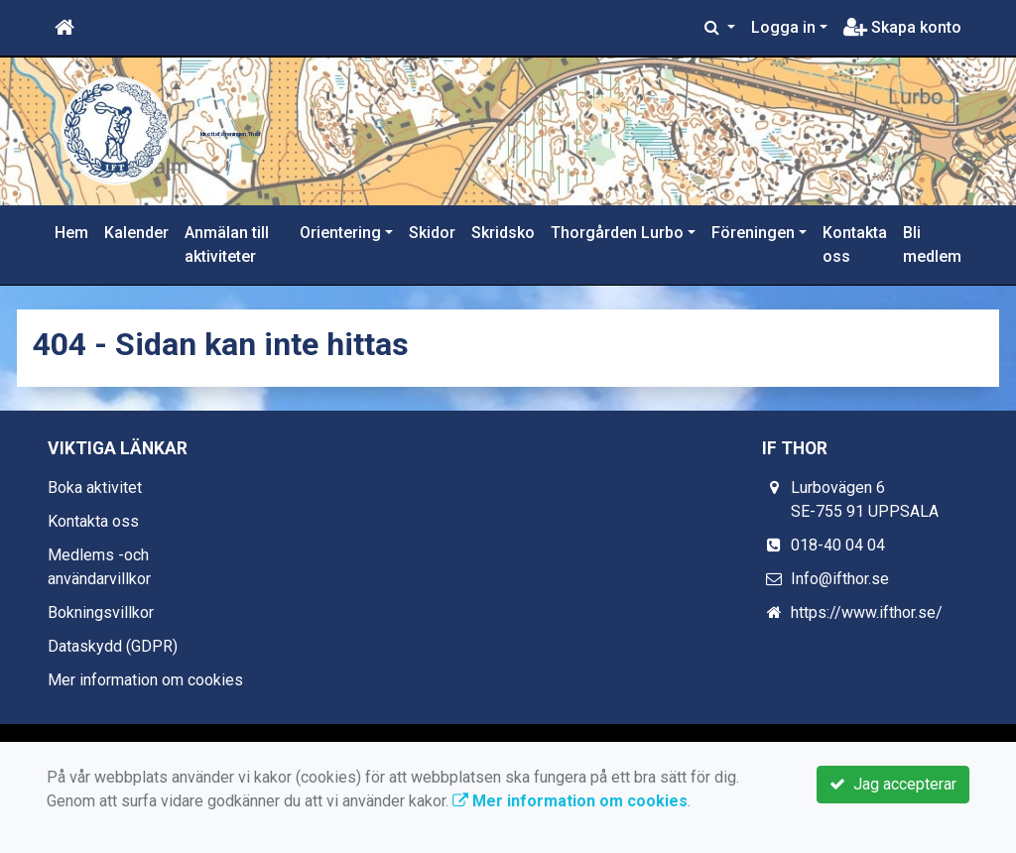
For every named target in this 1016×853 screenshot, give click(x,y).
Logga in (783, 27)
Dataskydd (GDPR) (113, 646)
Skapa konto (902, 27)
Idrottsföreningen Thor (408, 122)
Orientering (340, 232)
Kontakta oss (855, 244)
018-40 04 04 (838, 545)
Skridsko (503, 232)
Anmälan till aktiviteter (227, 244)
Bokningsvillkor (101, 612)
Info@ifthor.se (840, 578)
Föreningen (753, 232)
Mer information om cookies (145, 679)
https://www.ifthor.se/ (867, 612)
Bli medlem (932, 244)
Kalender (136, 232)
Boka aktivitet (95, 487)
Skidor (432, 232)
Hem (71, 232)
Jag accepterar (892, 784)
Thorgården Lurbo (617, 232)
